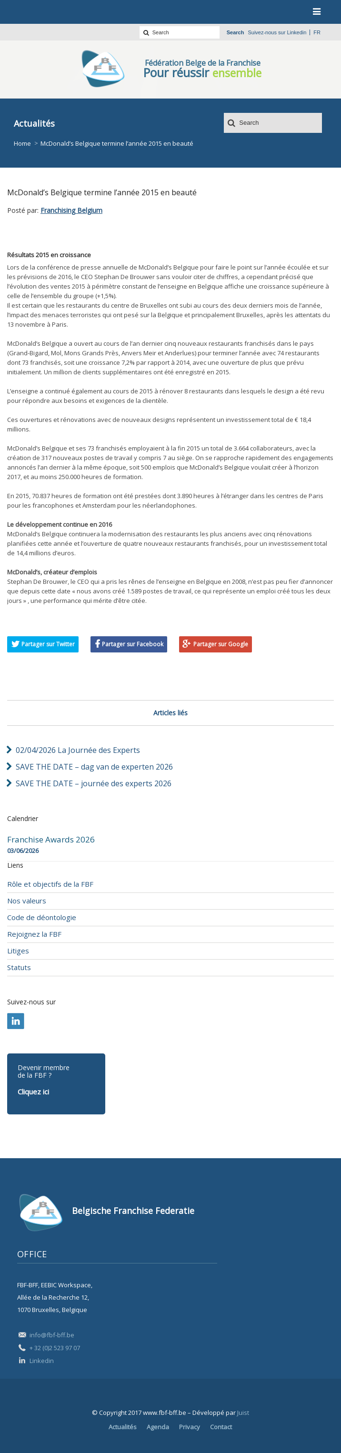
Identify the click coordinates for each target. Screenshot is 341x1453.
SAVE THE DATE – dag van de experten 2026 (94, 766)
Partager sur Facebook (132, 644)
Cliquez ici (33, 1091)
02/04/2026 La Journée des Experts (78, 750)
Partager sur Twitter (48, 644)
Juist (243, 1412)
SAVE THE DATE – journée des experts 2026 (93, 783)
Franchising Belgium (71, 210)
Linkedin (296, 32)
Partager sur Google (220, 644)
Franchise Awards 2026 (51, 839)
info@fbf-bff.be (52, 1335)
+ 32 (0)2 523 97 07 (55, 1347)
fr (317, 32)
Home (22, 143)
